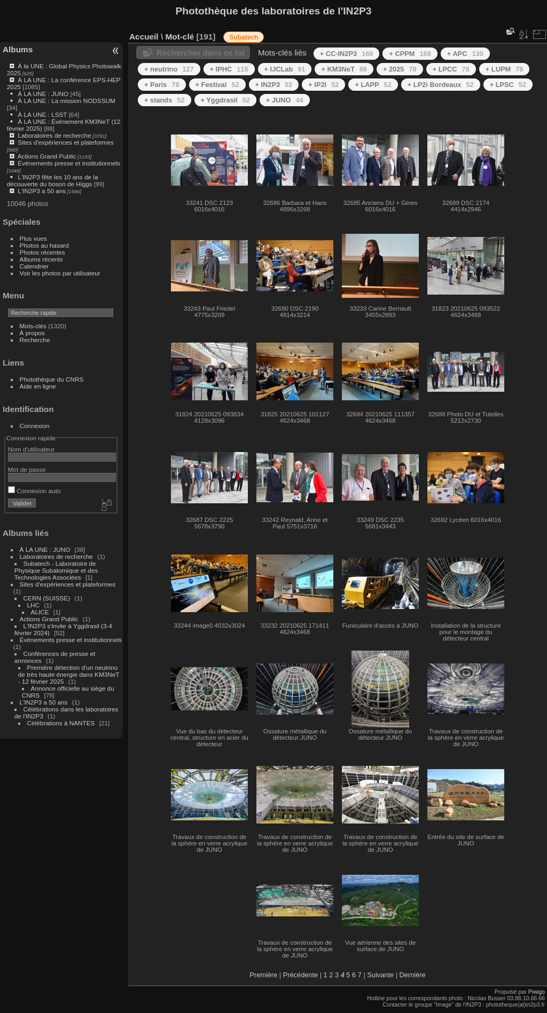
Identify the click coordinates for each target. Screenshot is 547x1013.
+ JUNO (284, 100)
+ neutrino (169, 69)
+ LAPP (373, 85)
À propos (32, 332)
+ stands (164, 100)
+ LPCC (451, 69)
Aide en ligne (38, 386)
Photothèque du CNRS (52, 379)
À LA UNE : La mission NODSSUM (66, 100)
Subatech (243, 37)
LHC (33, 605)
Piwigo (536, 991)
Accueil (144, 36)
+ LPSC (508, 85)
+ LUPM (504, 69)
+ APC (465, 54)
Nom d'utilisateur (31, 449)
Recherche (35, 339)
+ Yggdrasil (225, 100)
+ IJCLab (285, 69)
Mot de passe (27, 469)
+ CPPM (410, 54)
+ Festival (217, 85)
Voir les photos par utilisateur (60, 273)
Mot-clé (179, 36)
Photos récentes (42, 252)
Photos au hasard (44, 245)
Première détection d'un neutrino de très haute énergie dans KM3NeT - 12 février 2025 (68, 674)
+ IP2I (323, 85)
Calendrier (34, 266)
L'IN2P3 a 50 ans (42, 190)
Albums (18, 49)
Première (263, 975)
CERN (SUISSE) (47, 598)
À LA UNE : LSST (42, 114)
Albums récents (41, 259)
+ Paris (161, 85)
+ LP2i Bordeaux (441, 85)
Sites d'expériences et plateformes (65, 142)
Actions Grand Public (47, 156)
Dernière (413, 975)
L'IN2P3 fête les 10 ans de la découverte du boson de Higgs (52, 180)
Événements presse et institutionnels (69, 163)
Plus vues (33, 238)
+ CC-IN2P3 (346, 54)
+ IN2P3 (274, 85)
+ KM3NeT (343, 69)
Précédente (300, 975)
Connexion (35, 425)
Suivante (380, 975)
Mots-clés (33, 325)
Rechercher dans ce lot (201, 52)
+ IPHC (229, 69)
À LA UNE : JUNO (44, 93)
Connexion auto (34, 490)
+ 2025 (400, 69)
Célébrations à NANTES (61, 722)
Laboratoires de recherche (54, 135)
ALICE (40, 611)
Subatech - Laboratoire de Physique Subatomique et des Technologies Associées (56, 570)
